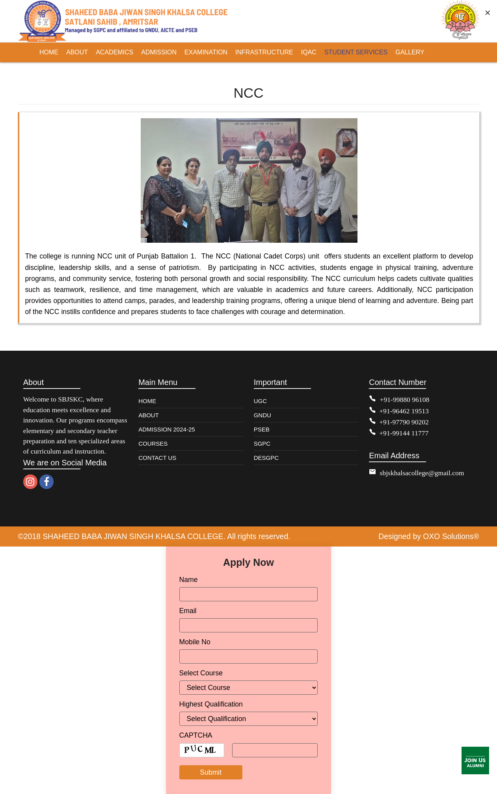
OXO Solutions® (451, 536)
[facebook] (46, 481)
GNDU (262, 415)
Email (188, 611)
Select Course (201, 673)
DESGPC (266, 457)
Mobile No (194, 642)
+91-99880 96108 (405, 400)
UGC (260, 401)
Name (188, 580)
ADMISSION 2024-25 (166, 429)
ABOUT (148, 415)
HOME (147, 401)
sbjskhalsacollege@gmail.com (422, 473)
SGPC (262, 443)
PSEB (262, 429)
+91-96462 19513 (404, 411)
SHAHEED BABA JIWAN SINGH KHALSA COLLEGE (133, 536)
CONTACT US (157, 457)
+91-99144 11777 (403, 433)
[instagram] (30, 481)
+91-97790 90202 (404, 422)
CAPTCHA (195, 735)
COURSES (153, 443)
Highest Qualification (211, 704)
